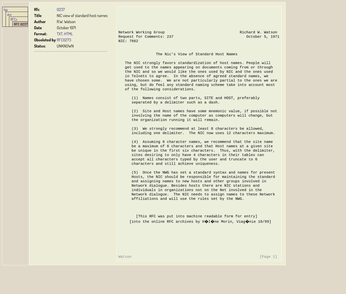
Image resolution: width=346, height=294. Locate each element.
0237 (61, 9)
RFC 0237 (20, 24)
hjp (6, 9)
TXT (59, 33)
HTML (68, 33)
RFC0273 (64, 39)
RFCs (13, 19)
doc (9, 14)
